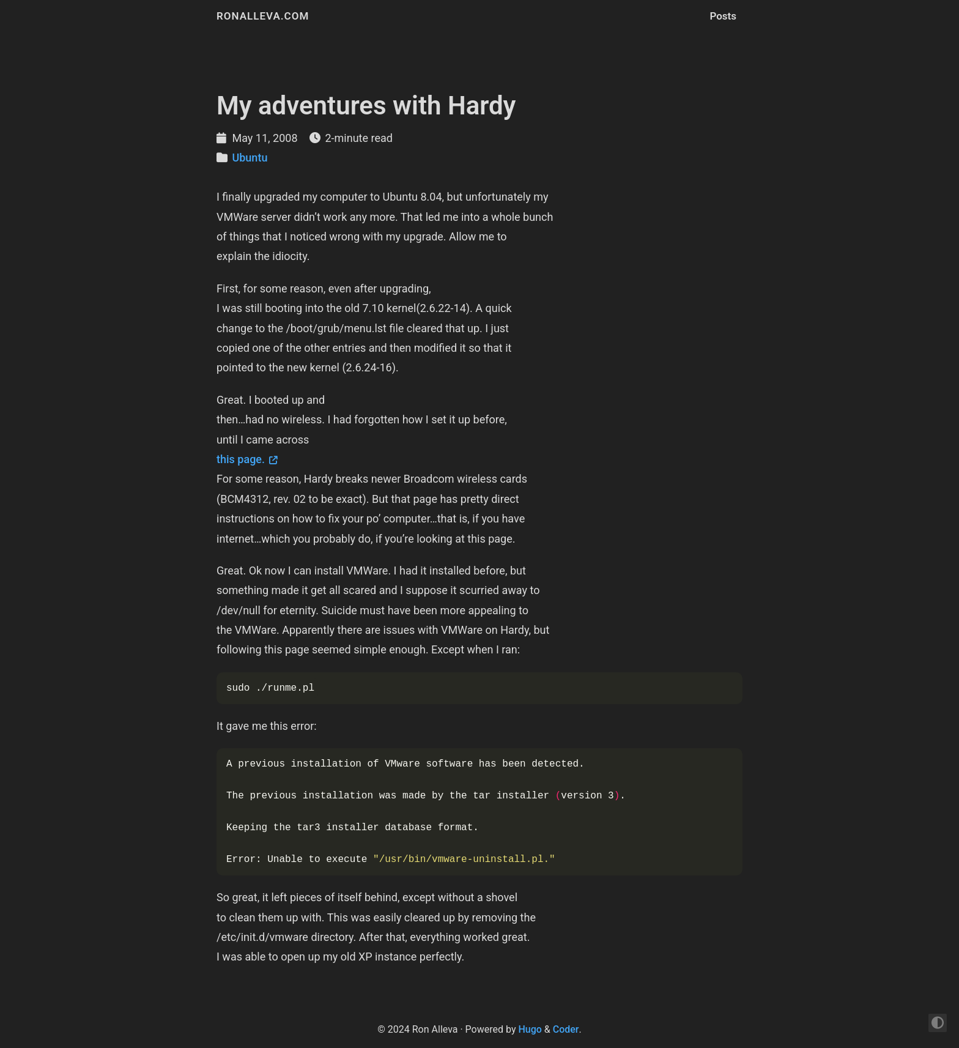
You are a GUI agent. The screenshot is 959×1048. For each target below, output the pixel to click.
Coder (566, 1029)
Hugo (529, 1029)
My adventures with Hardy (366, 106)
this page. (241, 459)
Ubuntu (249, 157)
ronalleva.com (263, 16)
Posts (722, 16)
